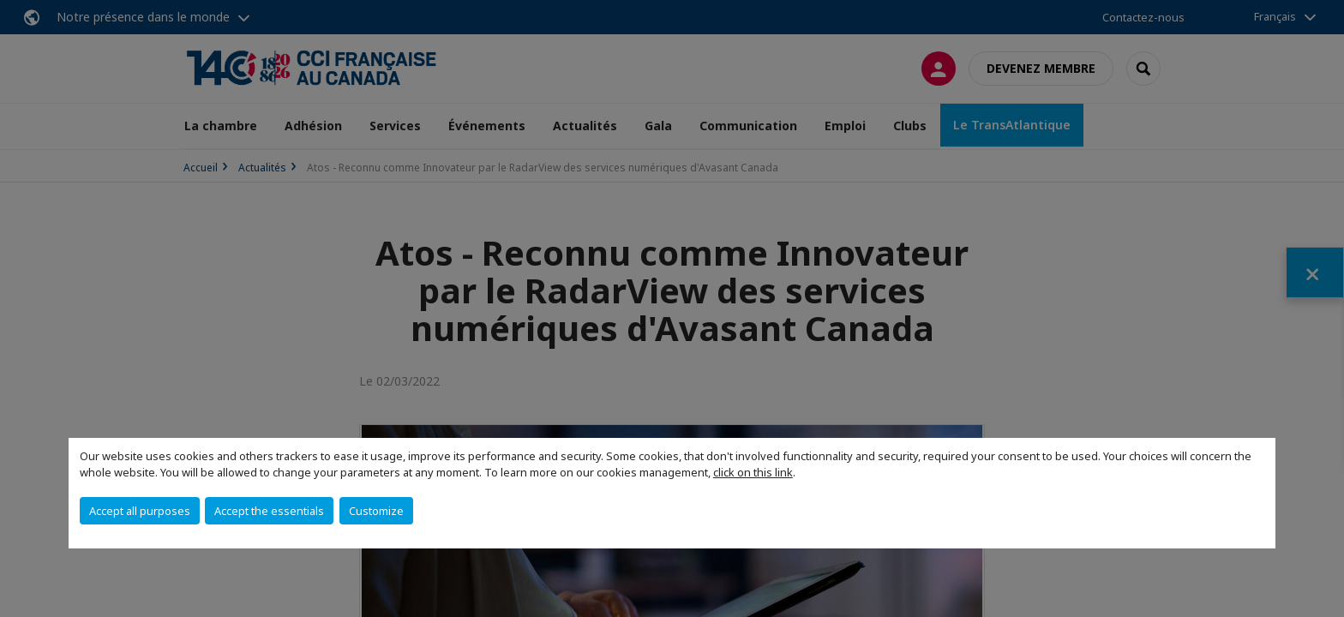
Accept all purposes (139, 510)
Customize (376, 510)
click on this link (753, 472)
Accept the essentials (269, 510)
